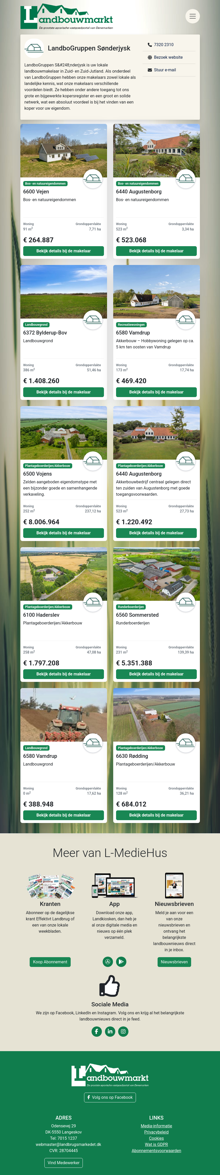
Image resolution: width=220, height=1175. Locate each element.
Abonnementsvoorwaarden (156, 1150)
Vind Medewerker (64, 1162)
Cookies (156, 1138)
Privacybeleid (156, 1132)
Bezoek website (168, 57)
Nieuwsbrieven (174, 961)
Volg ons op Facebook (110, 1097)
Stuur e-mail (165, 69)
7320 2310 (164, 44)
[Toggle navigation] (192, 16)
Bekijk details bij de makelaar (63, 250)
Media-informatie (156, 1125)
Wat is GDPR (156, 1144)
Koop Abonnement (50, 961)
